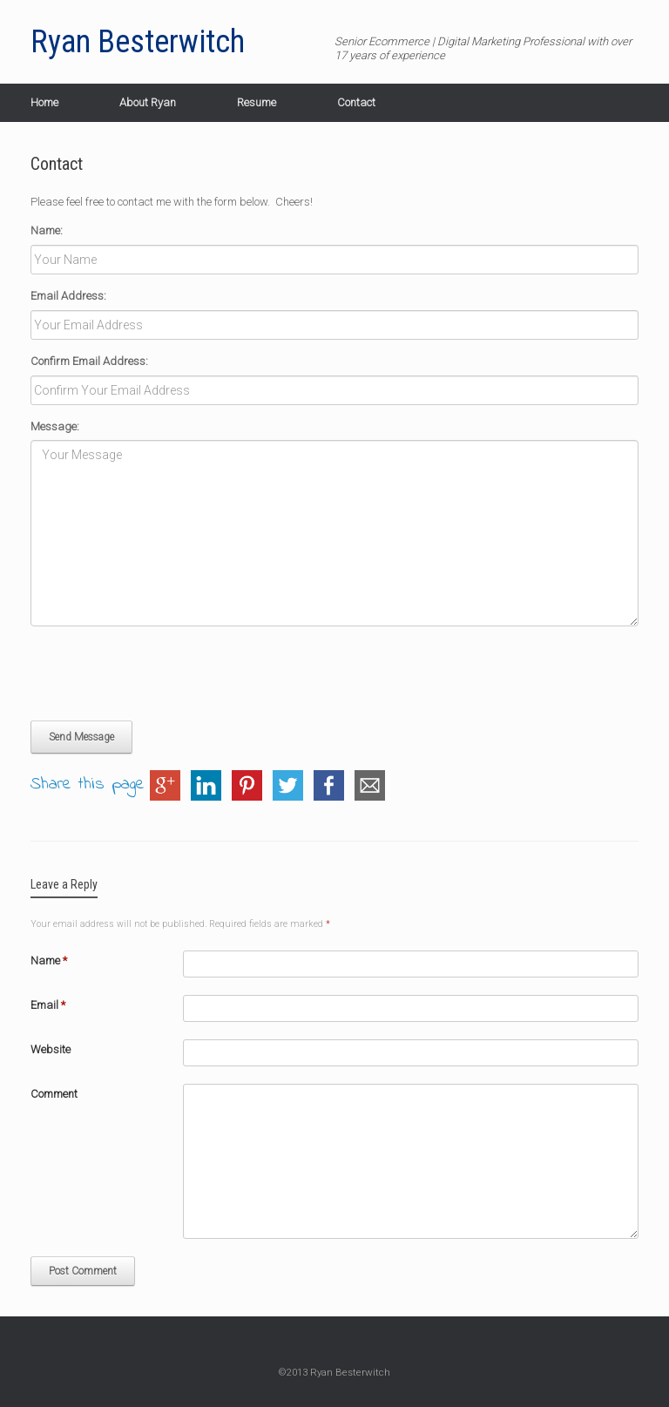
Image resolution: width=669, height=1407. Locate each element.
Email (47, 1004)
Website (50, 1049)
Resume (256, 102)
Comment (54, 1093)
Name (48, 960)
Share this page (87, 785)
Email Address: (68, 295)
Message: (54, 426)
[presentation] (162, 673)
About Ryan (147, 102)
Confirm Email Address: (89, 361)
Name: (46, 230)
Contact (356, 102)
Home (44, 102)
